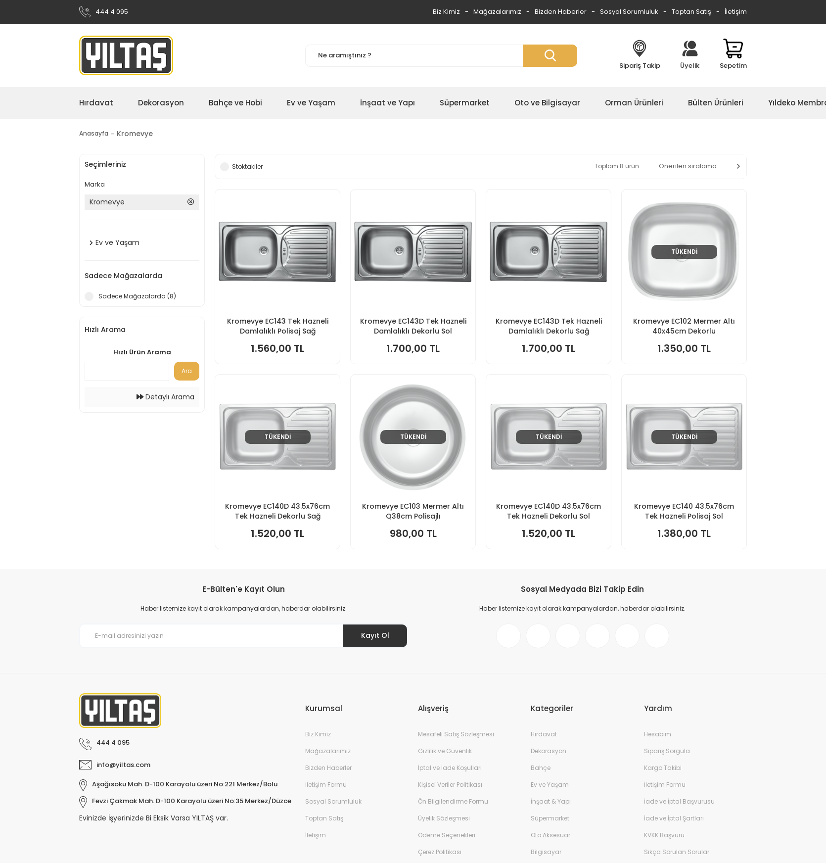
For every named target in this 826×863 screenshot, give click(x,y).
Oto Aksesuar (550, 835)
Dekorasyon (548, 751)
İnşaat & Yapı (551, 801)
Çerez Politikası (439, 852)
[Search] (441, 56)
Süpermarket (550, 818)
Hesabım (657, 734)
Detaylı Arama (165, 397)
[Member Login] (690, 55)
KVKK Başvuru (664, 835)
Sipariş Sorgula (667, 751)
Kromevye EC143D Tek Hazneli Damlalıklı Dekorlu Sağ (549, 326)
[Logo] (126, 55)
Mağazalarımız (497, 11)
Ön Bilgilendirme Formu (453, 801)
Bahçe (541, 768)
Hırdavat (544, 734)
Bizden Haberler (561, 11)
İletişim (736, 11)
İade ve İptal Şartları (674, 818)
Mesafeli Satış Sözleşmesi (456, 734)
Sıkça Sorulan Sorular (676, 852)
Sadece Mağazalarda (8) (137, 296)
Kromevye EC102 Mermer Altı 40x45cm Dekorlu (684, 326)
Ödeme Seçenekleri (446, 835)
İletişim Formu (326, 784)
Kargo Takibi (663, 768)
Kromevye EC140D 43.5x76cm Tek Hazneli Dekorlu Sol (548, 511)
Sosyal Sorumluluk (629, 11)
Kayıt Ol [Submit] (375, 635)
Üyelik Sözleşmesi (444, 818)
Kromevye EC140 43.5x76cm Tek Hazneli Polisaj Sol (684, 511)
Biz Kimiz (446, 11)
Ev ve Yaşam (550, 784)
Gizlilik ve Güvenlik (445, 751)
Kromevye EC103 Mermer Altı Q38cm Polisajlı (413, 511)
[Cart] (733, 55)
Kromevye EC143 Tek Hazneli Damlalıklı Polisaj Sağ (277, 326)
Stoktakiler (247, 166)
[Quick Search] (127, 371)
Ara (187, 371)
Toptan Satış (691, 11)
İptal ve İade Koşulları (450, 768)
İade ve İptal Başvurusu (679, 801)
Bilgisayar (546, 852)
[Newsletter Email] (243, 635)
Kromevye (141, 134)
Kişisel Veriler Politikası (450, 784)
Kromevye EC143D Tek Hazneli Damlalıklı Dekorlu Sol (413, 326)
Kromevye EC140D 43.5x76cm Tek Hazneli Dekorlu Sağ (277, 511)
